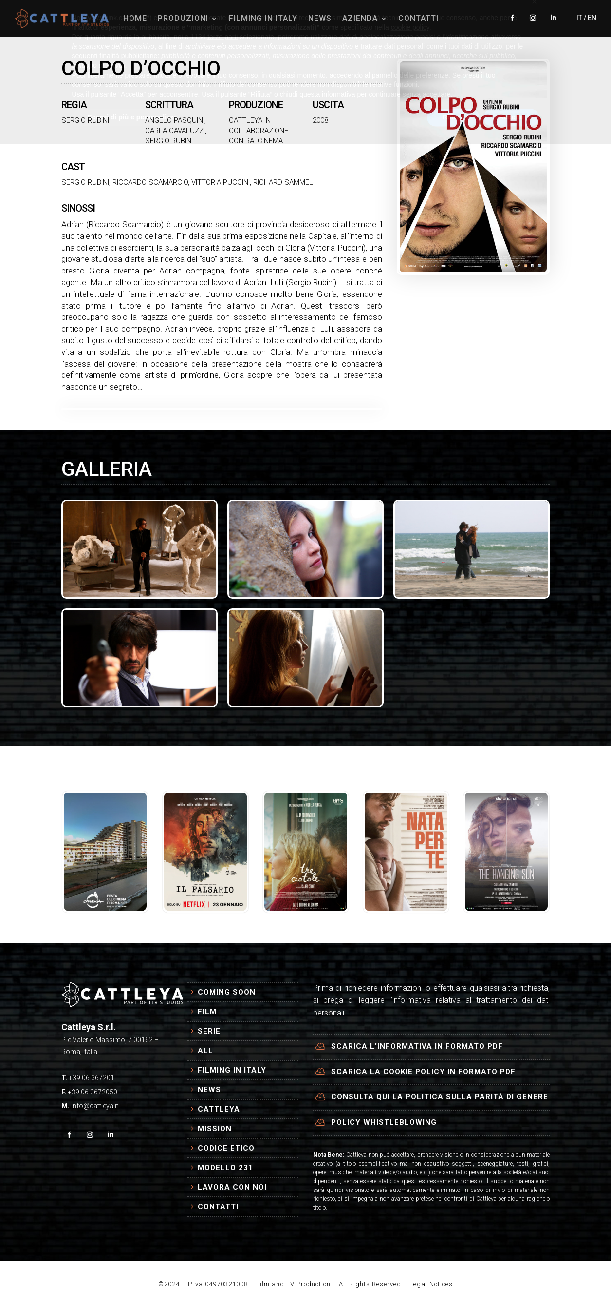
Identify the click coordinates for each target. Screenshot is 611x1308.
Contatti (218, 1206)
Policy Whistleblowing (384, 1122)
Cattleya (219, 1109)
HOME (135, 18)
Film (207, 1011)
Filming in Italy (232, 1070)
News (209, 1089)
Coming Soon (227, 992)
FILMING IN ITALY (263, 18)
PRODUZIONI (183, 18)
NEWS (320, 18)
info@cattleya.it (94, 1106)
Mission (215, 1128)
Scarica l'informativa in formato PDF (417, 1046)
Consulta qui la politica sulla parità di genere (439, 1097)
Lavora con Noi (232, 1187)
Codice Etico (226, 1148)
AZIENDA (360, 18)
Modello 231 (225, 1167)
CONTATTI (418, 18)
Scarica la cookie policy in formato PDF (423, 1071)
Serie (209, 1031)
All (205, 1050)
